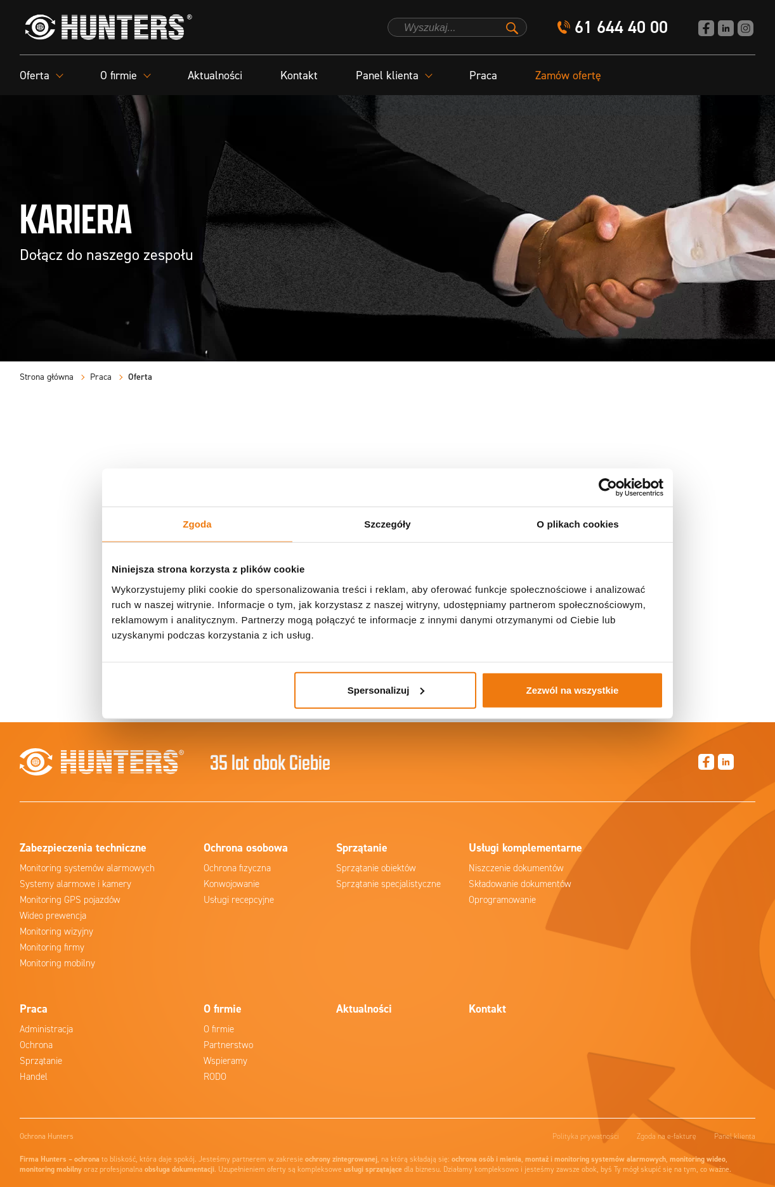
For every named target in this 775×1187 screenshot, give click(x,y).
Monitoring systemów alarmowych (87, 868)
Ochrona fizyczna (237, 868)
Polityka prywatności (585, 1136)
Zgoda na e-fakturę (666, 1136)
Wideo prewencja (53, 915)
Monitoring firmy (52, 947)
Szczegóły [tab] (387, 524)
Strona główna (47, 377)
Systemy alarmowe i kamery (75, 884)
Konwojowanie (231, 884)
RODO (215, 1076)
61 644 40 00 (621, 27)
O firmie (219, 1029)
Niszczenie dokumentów (516, 868)
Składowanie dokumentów (520, 884)
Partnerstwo (228, 1045)
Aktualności (215, 75)
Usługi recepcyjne (239, 899)
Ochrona (36, 1045)
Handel (34, 1076)
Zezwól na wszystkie (572, 689)
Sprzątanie (41, 1060)
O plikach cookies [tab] (577, 524)
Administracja (46, 1029)
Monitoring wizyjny (56, 931)
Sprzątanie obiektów (376, 868)
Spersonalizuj (386, 689)
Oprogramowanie (502, 899)
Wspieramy (225, 1060)
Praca (483, 75)
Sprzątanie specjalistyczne (388, 884)
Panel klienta (734, 1136)
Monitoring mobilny (57, 963)
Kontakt (299, 75)
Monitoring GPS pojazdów (70, 899)
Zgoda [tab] (197, 524)
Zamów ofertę (568, 75)
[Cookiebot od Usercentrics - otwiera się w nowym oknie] (607, 487)
